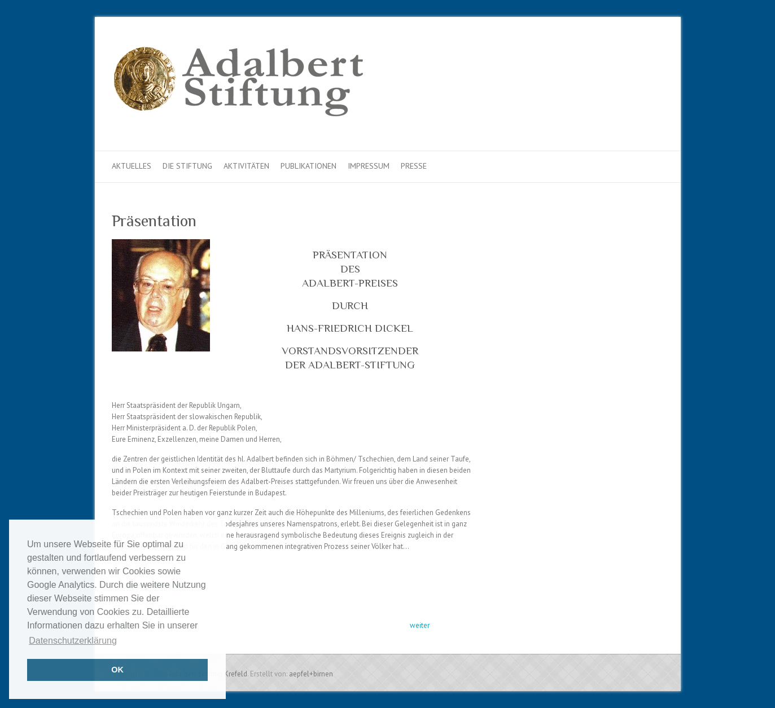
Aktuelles (131, 166)
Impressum (368, 166)
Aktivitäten (246, 166)
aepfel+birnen (311, 674)
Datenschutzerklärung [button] (73, 640)
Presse (414, 166)
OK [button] (117, 669)
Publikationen (308, 166)
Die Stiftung (187, 166)
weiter (420, 625)
